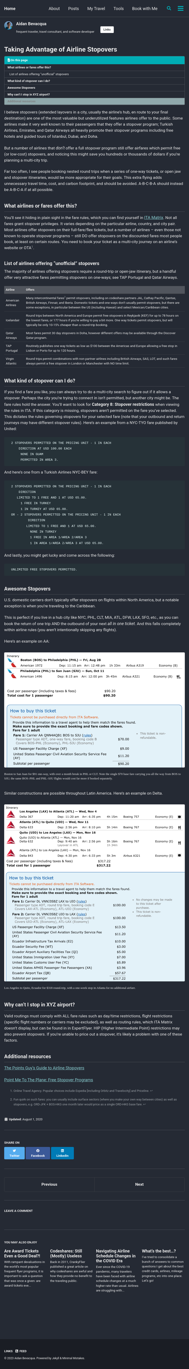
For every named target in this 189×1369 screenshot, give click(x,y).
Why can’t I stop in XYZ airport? (30, 96)
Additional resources (22, 103)
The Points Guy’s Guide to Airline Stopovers (44, 1093)
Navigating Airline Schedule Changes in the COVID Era (116, 1277)
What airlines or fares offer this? (30, 68)
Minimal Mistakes (74, 1358)
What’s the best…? (159, 1272)
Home (9, 8)
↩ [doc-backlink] (157, 1116)
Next (139, 1205)
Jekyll (56, 1358)
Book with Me (129, 8)
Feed (21, 1351)
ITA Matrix (159, 223)
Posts (58, 8)
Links (110, 30)
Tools (103, 8)
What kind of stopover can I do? (30, 82)
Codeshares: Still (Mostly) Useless (66, 1275)
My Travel (81, 8)
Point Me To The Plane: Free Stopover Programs (48, 1105)
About (39, 8)
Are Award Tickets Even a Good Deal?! (22, 1275)
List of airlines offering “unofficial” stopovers (41, 75)
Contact (158, 8)
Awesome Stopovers (22, 89)
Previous (49, 1205)
